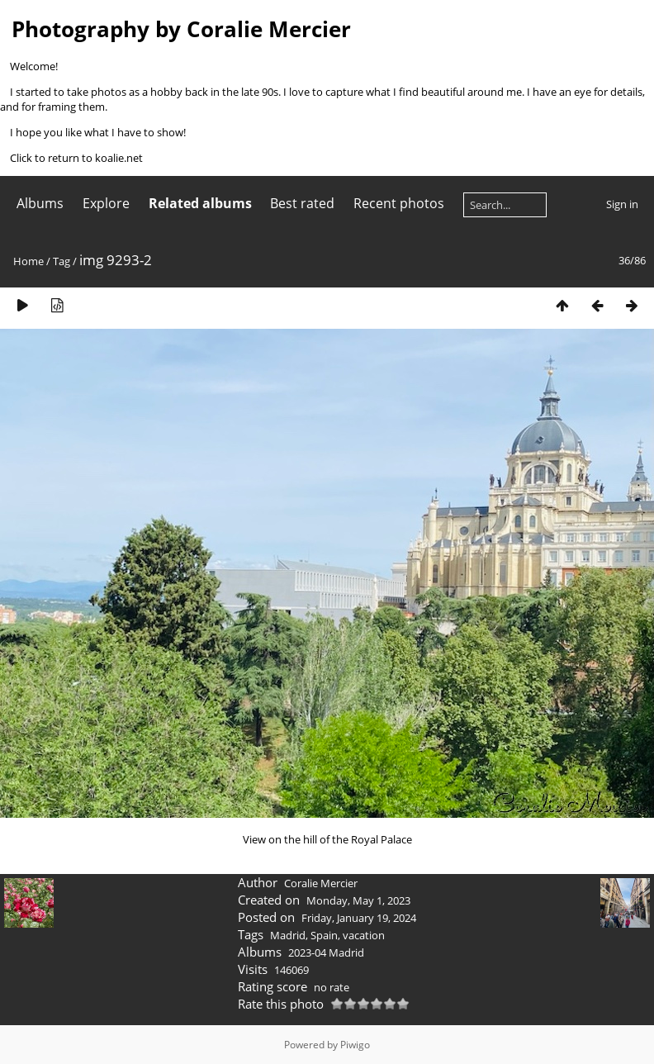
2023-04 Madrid (326, 952)
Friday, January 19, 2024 (358, 917)
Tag (61, 261)
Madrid (288, 935)
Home (28, 261)
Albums (40, 203)
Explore (106, 203)
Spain (324, 935)
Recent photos (398, 203)
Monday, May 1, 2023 (358, 900)
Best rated (302, 203)
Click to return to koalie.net (76, 157)
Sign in (622, 204)
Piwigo (355, 1045)
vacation (364, 935)
